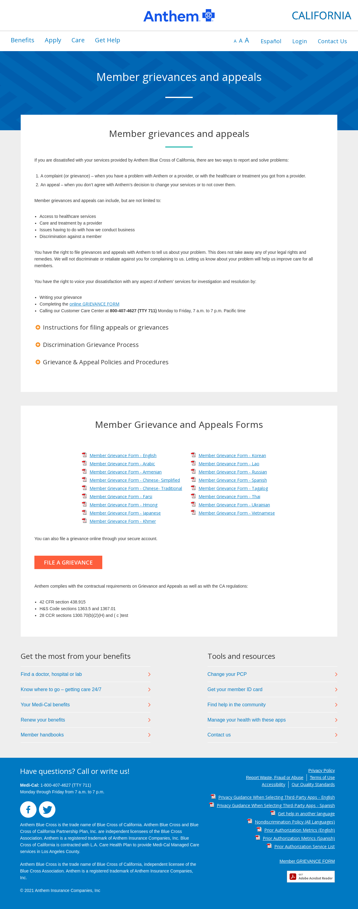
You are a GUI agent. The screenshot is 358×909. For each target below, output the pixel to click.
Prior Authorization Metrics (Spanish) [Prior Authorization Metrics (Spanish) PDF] (299, 838)
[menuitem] (22, 40)
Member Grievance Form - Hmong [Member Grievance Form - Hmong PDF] (123, 505)
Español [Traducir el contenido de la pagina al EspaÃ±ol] (271, 41)
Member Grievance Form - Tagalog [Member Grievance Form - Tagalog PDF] (233, 488)
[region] (179, 15)
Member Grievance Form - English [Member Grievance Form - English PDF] (123, 455)
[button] (179, 327)
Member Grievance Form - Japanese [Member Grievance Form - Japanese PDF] (125, 513)
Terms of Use (322, 777)
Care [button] (78, 40)
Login (299, 41)
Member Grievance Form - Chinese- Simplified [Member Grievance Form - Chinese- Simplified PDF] (135, 480)
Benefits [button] (22, 40)
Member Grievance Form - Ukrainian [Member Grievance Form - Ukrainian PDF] (234, 505)
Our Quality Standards (313, 784)
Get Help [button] (107, 40)
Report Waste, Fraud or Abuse (275, 777)
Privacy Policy (321, 770)
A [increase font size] (247, 40)
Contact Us (332, 41)
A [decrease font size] (235, 41)
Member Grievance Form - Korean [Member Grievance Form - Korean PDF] (232, 455)
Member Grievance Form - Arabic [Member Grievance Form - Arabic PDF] (122, 464)
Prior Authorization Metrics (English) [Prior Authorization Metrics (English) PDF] (299, 830)
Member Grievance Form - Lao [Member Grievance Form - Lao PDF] (228, 464)
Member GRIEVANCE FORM (307, 861)
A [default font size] (240, 40)
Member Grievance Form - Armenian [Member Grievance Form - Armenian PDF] (126, 472)
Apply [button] (53, 40)
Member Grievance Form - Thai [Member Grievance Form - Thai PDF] (229, 496)
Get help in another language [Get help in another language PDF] (306, 813)
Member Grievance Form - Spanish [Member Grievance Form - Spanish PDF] (232, 480)
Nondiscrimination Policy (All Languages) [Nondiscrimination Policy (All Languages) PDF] (295, 822)
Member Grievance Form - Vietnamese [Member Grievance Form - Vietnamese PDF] (236, 513)
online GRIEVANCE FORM (94, 304)
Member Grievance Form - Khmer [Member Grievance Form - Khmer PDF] (123, 521)
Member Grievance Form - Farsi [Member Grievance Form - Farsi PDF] (121, 496)
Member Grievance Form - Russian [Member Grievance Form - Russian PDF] (232, 472)
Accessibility (273, 784)
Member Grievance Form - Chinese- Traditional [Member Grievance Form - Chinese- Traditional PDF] (136, 488)
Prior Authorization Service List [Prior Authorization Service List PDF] (304, 846)
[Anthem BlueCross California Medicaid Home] (179, 15)
